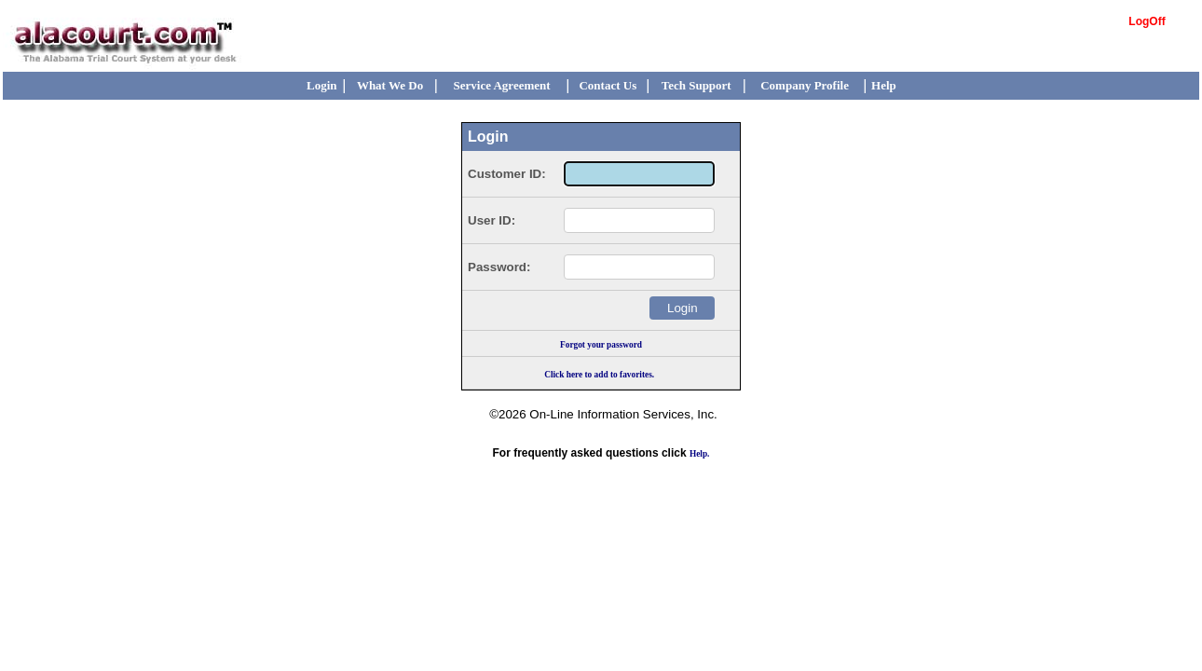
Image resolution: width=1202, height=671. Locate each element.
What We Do (390, 85)
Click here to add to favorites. (599, 374)
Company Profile (804, 85)
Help (883, 85)
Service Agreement (502, 85)
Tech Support (696, 85)
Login (322, 85)
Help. (700, 454)
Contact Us (607, 85)
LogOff (1146, 21)
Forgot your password (601, 344)
